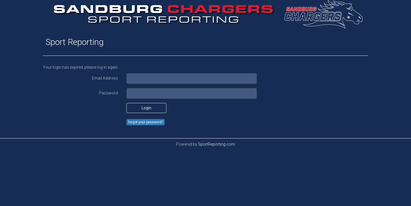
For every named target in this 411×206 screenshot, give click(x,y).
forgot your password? (145, 122)
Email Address (105, 78)
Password (108, 93)
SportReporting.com (216, 144)
